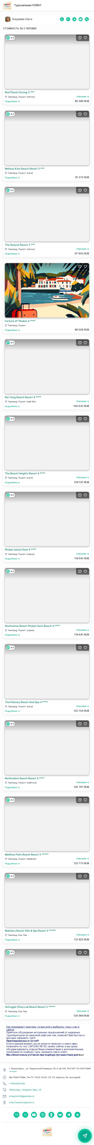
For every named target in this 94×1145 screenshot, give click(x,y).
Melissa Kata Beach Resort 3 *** (24, 168)
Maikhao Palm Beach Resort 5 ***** (27, 854)
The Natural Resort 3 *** (20, 244)
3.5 (10, 190)
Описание (82, 97)
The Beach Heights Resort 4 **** (25, 473)
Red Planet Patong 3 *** (19, 92)
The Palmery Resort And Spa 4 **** (26, 702)
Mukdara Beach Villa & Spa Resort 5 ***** (30, 930)
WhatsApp (14, 1090)
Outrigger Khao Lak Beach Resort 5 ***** (30, 1006)
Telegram (26, 1090)
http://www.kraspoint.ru (21, 1102)
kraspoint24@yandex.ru (21, 1096)
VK (39, 1090)
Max (35, 1090)
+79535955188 (17, 1083)
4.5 (10, 723)
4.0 (10, 37)
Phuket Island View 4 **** (20, 549)
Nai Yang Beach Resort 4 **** (23, 397)
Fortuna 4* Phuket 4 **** (20, 321)
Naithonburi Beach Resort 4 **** (24, 778)
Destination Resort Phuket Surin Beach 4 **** (32, 626)
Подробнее (12, 101)
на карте (13, 1071)
